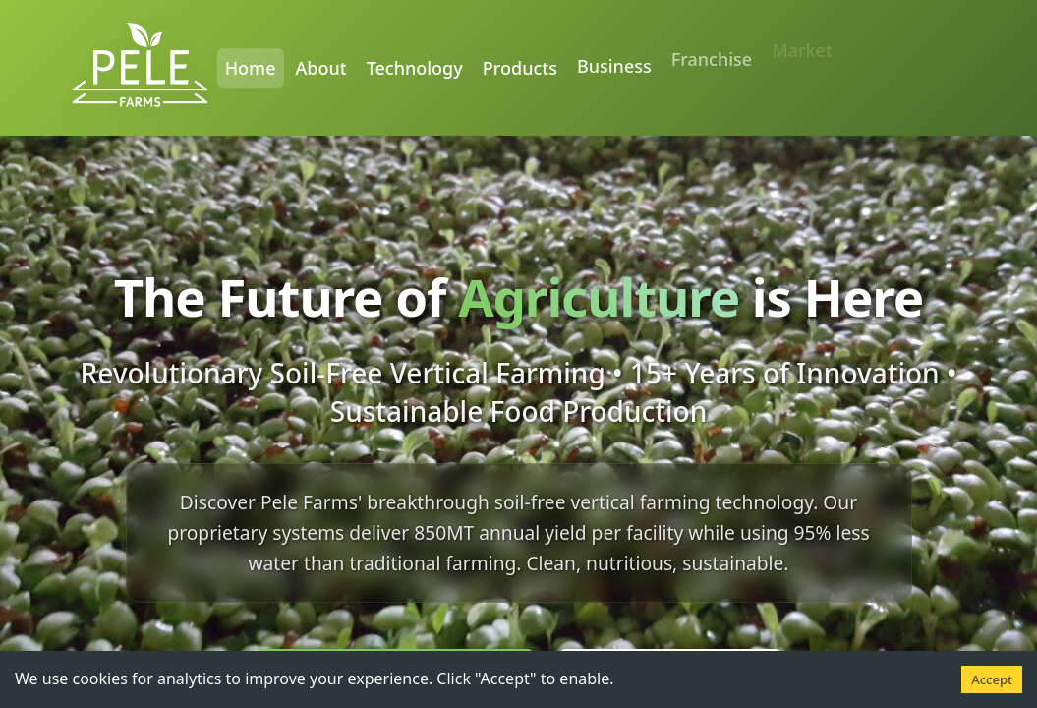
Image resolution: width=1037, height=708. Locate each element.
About (321, 67)
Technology (415, 67)
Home (250, 67)
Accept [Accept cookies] (991, 679)
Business (614, 57)
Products (520, 64)
